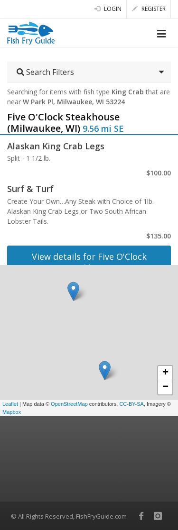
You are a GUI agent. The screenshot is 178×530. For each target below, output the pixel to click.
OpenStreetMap (69, 404)
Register (149, 9)
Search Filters (45, 72)
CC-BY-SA (131, 404)
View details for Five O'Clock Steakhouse (89, 262)
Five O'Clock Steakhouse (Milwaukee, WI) (63, 122)
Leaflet (10, 404)
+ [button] (165, 373)
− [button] (165, 387)
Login (108, 9)
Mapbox (11, 412)
